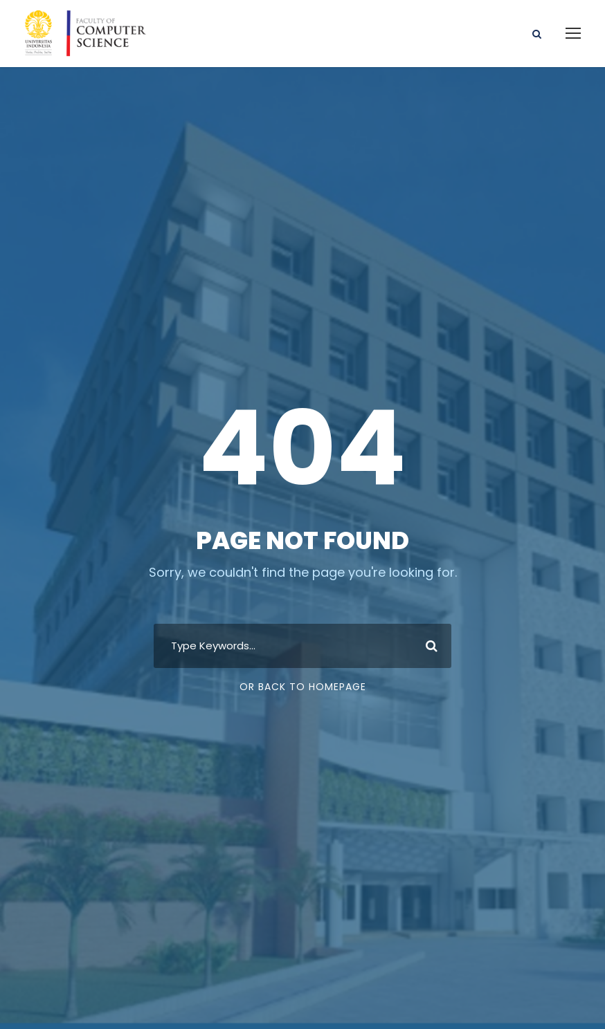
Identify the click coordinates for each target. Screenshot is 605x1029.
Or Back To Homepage (303, 687)
